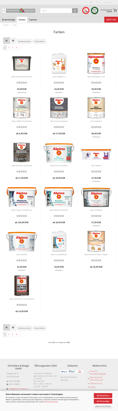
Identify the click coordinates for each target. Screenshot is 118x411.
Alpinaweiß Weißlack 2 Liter (96, 77)
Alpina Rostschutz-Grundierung (22, 166)
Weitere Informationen (103, 406)
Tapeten (33, 19)
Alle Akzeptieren (103, 395)
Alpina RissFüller (21, 254)
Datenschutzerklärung (51, 402)
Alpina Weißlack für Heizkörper (22, 121)
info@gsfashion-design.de (18, 389)
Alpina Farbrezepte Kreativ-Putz (21, 77)
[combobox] (25, 41)
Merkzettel (109, 2)
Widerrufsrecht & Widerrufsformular (96, 378)
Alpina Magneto (96, 166)
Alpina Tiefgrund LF (59, 77)
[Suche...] (75, 10)
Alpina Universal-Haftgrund (59, 121)
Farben (22, 19)
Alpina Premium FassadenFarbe (21, 210)
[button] (6, 41)
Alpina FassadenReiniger (59, 254)
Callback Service (96, 383)
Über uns (111, 19)
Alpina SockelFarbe (96, 210)
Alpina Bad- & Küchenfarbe (59, 166)
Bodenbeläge (8, 19)
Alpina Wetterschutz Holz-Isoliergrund (21, 299)
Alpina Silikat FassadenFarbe (59, 210)
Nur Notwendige (103, 401)
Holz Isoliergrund (96, 121)
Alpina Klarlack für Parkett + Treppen (96, 254)
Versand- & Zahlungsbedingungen (98, 372)
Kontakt (92, 387)
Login (99, 2)
